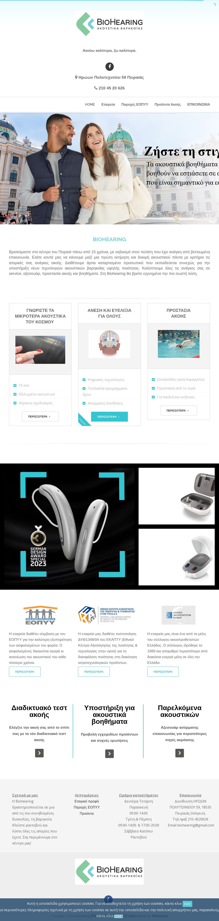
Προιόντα (87, 813)
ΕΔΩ (187, 903)
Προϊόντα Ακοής (168, 104)
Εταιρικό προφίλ (87, 801)
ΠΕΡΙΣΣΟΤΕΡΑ (39, 416)
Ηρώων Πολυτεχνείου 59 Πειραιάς (111, 77)
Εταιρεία (108, 104)
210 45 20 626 (112, 88)
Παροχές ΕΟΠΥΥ (134, 104)
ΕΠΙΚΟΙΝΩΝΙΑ (198, 104)
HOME (90, 104)
